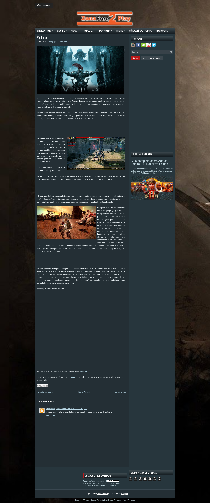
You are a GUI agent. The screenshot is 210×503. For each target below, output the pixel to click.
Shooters (63, 30)
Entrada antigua (120, 392)
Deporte (121, 30)
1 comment (63, 42)
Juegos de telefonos (151, 58)
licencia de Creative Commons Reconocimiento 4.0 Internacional (101, 484)
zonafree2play (103, 494)
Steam (135, 58)
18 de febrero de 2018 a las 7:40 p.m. (71, 409)
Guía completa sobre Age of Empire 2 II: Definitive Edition (149, 162)
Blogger (124, 494)
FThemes (86, 500)
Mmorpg (74, 377)
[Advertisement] (90, 129)
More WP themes (129, 500)
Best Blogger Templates (112, 500)
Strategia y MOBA (46, 30)
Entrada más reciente (45, 392)
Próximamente (162, 30)
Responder (50, 415)
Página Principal (84, 392)
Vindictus (42, 37)
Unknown (50, 409)
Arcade (75, 30)
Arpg (51, 42)
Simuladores (90, 30)
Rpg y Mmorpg (106, 30)
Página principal (43, 5)
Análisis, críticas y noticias (140, 30)
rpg (55, 42)
